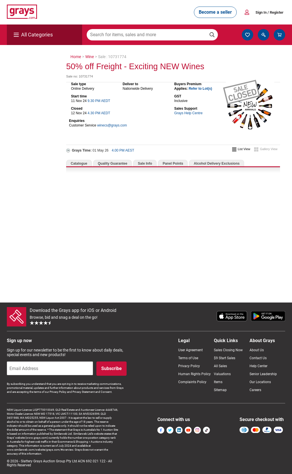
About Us (257, 350)
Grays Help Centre (188, 113)
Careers (255, 390)
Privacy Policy (189, 366)
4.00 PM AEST (123, 150)
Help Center (258, 366)
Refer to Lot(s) (200, 89)
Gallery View (268, 149)
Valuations (222, 374)
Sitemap (220, 390)
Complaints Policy (192, 382)
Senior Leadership (263, 374)
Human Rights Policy (194, 374)
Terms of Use (188, 358)
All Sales (220, 366)
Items (218, 382)
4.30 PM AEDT (99, 113)
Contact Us (258, 358)
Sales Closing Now (228, 350)
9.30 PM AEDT (99, 101)
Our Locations (260, 382)
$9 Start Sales (224, 358)
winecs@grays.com (112, 125)
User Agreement (190, 350)
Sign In (269, 12)
